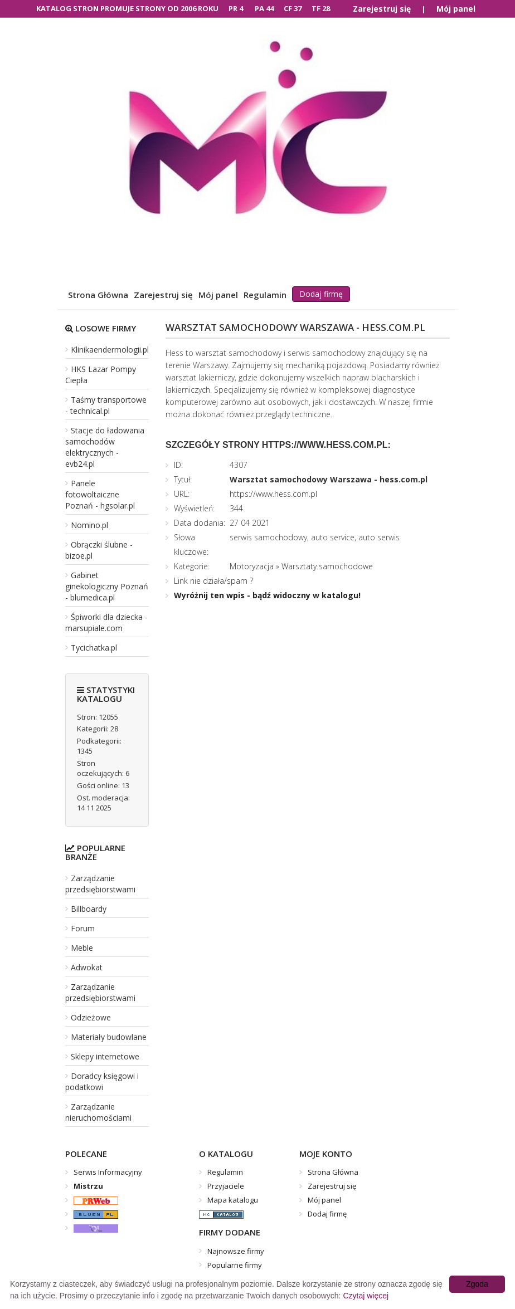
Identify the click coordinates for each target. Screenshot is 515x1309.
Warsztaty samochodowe (327, 566)
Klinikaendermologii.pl (110, 349)
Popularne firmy (234, 1265)
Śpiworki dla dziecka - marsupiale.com (106, 622)
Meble (82, 947)
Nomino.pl (89, 525)
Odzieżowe (91, 1017)
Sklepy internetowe (105, 1056)
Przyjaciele (225, 1186)
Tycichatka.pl (94, 647)
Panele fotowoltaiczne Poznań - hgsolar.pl (100, 494)
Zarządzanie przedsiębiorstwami (100, 884)
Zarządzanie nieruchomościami (98, 1112)
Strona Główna (98, 294)
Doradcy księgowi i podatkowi (102, 1081)
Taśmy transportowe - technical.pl (106, 405)
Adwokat (87, 967)
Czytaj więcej (365, 1295)
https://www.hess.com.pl (273, 494)
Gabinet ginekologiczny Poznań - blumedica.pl (106, 586)
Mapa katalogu (232, 1200)
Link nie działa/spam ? (213, 580)
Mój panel (455, 8)
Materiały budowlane (109, 1037)
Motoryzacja (252, 566)
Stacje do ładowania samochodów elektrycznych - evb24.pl (104, 447)
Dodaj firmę (321, 294)
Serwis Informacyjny (108, 1172)
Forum (83, 928)
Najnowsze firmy (235, 1251)
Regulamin (265, 294)
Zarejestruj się (382, 8)
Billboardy (88, 908)
